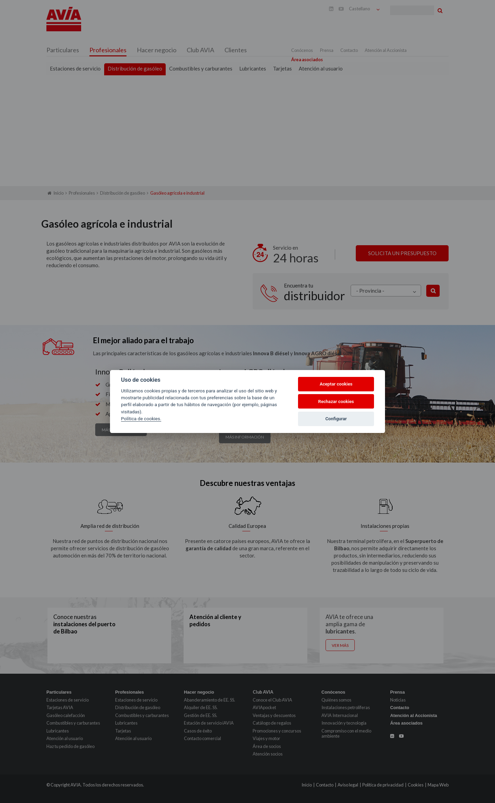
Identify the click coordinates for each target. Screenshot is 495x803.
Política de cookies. (141, 418)
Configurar (336, 418)
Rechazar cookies (336, 401)
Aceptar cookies (336, 384)
